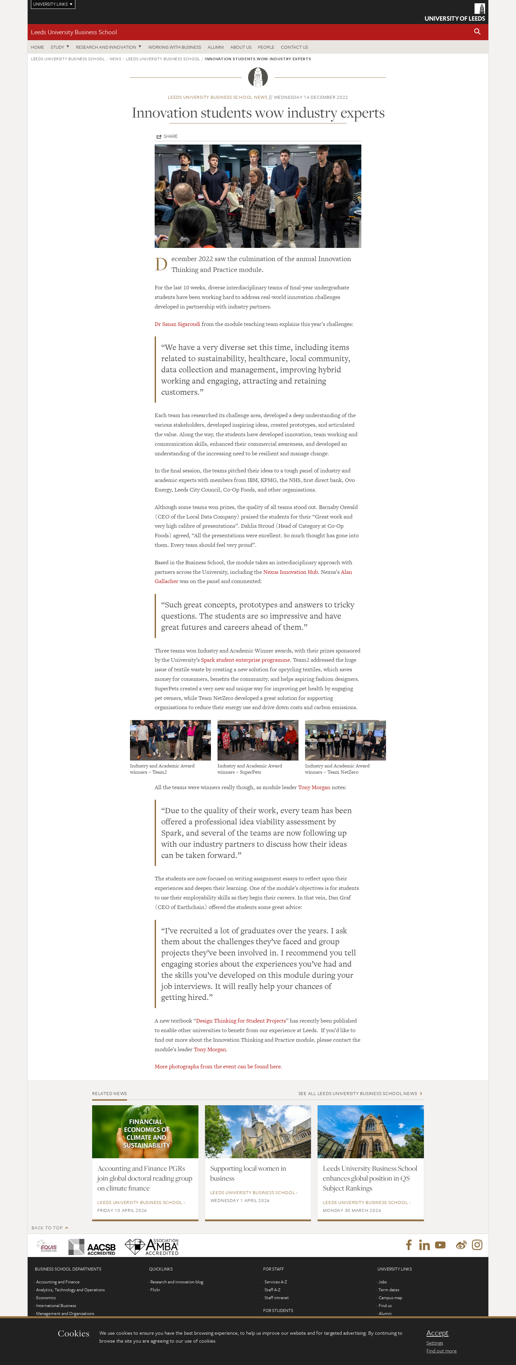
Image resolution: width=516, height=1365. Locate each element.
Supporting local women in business (248, 1173)
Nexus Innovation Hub (290, 572)
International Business (56, 1305)
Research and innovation (106, 46)
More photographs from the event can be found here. (218, 1066)
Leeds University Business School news (218, 97)
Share (171, 136)
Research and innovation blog (176, 1281)
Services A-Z (276, 1281)
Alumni (216, 46)
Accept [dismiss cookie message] (437, 1333)
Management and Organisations (65, 1313)
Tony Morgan (314, 787)
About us (240, 46)
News (115, 59)
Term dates (388, 1289)
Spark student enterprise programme (245, 660)
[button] (477, 32)
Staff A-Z (272, 1289)
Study (57, 46)
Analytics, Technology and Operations (70, 1289)
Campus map (390, 1297)
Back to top (47, 1227)
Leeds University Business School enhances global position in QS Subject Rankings (370, 1178)
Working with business (174, 46)
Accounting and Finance (58, 1281)
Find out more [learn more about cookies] (441, 1350)
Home (37, 46)
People (266, 46)
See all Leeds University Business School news (357, 1093)
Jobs (382, 1281)
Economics (46, 1297)
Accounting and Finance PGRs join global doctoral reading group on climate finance (144, 1178)
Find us (385, 1305)
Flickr (155, 1289)
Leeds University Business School (74, 31)
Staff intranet (277, 1297)
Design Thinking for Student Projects (241, 1021)
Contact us (294, 46)
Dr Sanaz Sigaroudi (177, 324)
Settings (434, 1342)
